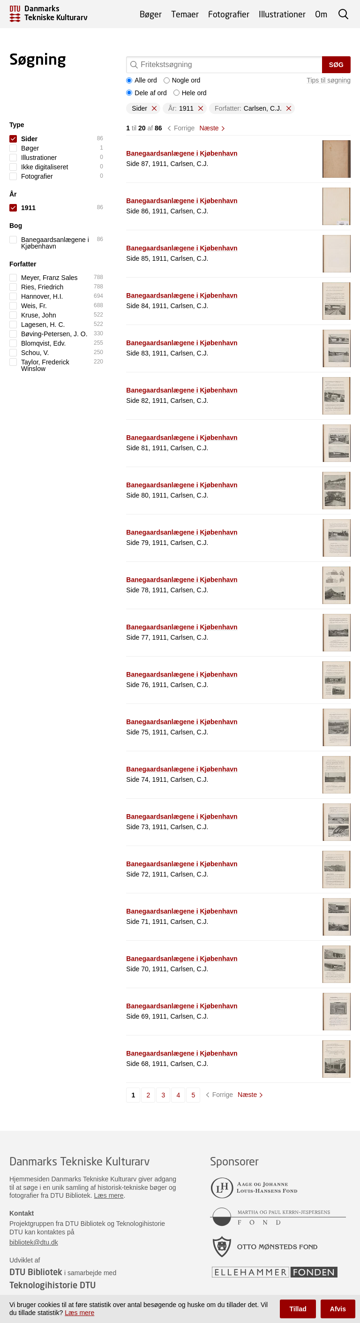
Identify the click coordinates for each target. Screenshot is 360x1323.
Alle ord (141, 80)
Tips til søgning (329, 80)
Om (321, 14)
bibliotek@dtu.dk (33, 1242)
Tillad (297, 1309)
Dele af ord (146, 93)
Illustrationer (282, 14)
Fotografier (228, 14)
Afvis (338, 1309)
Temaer (185, 14)
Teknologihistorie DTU (52, 1285)
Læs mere (109, 1195)
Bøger (151, 14)
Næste (208, 128)
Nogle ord (182, 80)
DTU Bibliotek (35, 1272)
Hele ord (190, 93)
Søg (336, 64)
